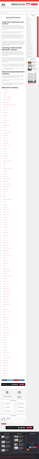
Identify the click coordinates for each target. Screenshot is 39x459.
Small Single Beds (28, 456)
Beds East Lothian (5, 181)
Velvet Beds (21, 457)
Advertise (16, 454)
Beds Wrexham (5, 375)
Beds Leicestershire (6, 242)
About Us (13, 454)
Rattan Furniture (15, 456)
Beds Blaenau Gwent (6, 112)
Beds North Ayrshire (6, 281)
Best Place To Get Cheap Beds (34, 62)
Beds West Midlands (21, 411)
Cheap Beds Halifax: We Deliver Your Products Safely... (21, 448)
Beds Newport (5, 273)
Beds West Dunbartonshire (7, 357)
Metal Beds (28, 7)
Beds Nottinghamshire (6, 291)
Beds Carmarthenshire (6, 130)
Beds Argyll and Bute (6, 102)
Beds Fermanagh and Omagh (7, 199)
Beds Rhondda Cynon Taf (6, 311)
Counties (13, 16)
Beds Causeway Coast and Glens (7, 132)
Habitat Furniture (34, 69)
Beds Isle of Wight (5, 235)
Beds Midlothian (5, 260)
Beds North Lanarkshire (6, 283)
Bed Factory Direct (29, 457)
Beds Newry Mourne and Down (7, 276)
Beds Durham (5, 173)
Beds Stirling (5, 337)
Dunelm (36, 457)
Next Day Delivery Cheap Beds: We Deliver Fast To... (8, 442)
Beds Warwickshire (5, 355)
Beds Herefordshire (6, 222)
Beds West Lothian (5, 360)
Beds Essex (4, 194)
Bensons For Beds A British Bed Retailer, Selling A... (21, 444)
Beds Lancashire (5, 240)
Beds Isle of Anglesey (6, 232)
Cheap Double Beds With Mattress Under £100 (8, 437)
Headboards (16, 7)
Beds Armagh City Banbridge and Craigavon (9, 104)
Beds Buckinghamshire (6, 120)
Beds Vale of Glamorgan (6, 352)
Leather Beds (20, 7)
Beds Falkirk (4, 196)
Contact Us (19, 454)
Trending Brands (35, 7)
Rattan (31, 7)
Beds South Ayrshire (6, 327)
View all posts (3, 423)
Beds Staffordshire (5, 334)
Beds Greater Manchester (6, 214)
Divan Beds (12, 7)
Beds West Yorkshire (6, 368)
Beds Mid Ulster (5, 258)
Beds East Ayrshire (5, 176)
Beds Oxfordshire (5, 299)
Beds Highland (5, 227)
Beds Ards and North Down (7, 99)
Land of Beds (24, 457)
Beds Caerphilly (5, 122)
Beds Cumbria (5, 153)
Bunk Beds (4, 7)
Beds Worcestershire (6, 373)
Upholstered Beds (18, 457)
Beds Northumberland (6, 288)
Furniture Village (33, 457)
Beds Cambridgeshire (6, 125)
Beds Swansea (5, 345)
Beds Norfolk (5, 278)
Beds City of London (6, 143)
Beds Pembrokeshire (6, 301)
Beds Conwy (4, 148)
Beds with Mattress (33, 66)
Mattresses (24, 7)
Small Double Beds (23, 456)
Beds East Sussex (5, 189)
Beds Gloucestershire (6, 209)
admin (14, 19)
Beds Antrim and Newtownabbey (7, 97)
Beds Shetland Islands (6, 319)
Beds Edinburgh (5, 191)
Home (2, 12)
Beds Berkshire (5, 109)
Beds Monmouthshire (6, 263)
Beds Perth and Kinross (6, 304)
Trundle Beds (11, 457)
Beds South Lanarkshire (6, 329)
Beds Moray (4, 265)
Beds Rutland (5, 314)
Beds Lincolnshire (5, 245)
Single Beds (19, 456)
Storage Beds (31, 456)
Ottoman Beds (11, 456)
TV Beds (14, 457)
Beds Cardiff (4, 127)
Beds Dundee (5, 171)
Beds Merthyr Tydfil (6, 253)
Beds (1, 7)
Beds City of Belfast (5, 140)
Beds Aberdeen (5, 89)
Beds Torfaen (5, 347)
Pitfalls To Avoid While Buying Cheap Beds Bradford (21, 440)
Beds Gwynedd (5, 217)
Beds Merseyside (5, 250)
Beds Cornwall (5, 150)
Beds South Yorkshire (6, 332)
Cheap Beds (8, 7)
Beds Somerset (5, 324)
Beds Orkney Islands (6, 296)
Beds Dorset (4, 166)
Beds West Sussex (5, 365)
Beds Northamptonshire (6, 286)
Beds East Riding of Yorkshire (7, 186)
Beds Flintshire (5, 204)
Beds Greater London (6, 212)
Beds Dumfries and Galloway (7, 168)
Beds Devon (4, 163)
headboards (17, 77)
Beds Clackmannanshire (6, 145)
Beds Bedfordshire (5, 107)
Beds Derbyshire (5, 158)
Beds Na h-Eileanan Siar (6, 268)
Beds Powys (4, 306)
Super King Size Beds (2, 457)
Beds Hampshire (5, 219)
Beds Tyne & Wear (5, 350)
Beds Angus (4, 94)
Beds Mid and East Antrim (6, 255)
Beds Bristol (4, 117)
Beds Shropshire (5, 322)
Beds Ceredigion (5, 135)
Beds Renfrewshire (5, 309)
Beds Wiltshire (5, 370)
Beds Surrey (4, 342)
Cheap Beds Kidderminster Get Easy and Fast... (8, 446)
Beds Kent (4, 237)
